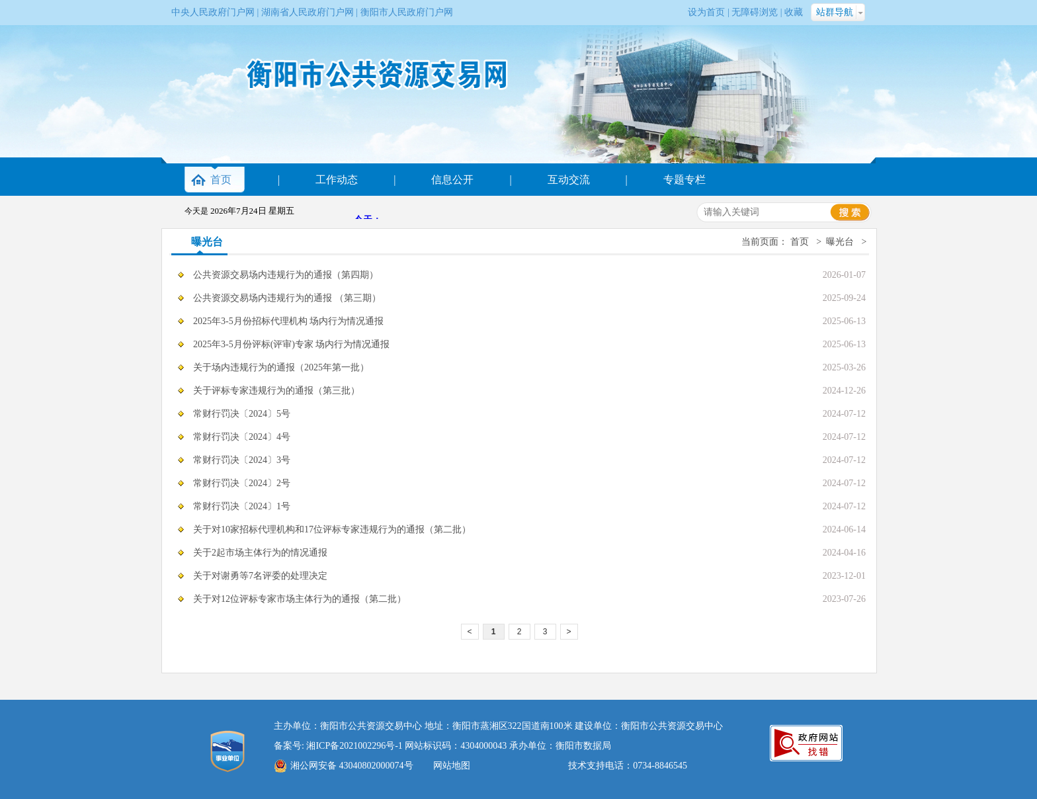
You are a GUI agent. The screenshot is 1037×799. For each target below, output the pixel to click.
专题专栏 (684, 179)
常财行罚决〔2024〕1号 (241, 506)
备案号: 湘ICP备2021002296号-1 (338, 746)
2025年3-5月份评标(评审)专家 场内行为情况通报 (291, 344)
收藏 (793, 12)
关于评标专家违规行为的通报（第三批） (276, 391)
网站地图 (451, 766)
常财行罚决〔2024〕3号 (241, 460)
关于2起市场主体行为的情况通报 (260, 553)
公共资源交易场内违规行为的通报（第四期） (285, 275)
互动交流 (569, 179)
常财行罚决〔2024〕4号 (241, 437)
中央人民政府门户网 (213, 12)
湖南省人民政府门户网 (307, 12)
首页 (220, 179)
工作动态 (336, 179)
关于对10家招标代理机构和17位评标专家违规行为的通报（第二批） (332, 529)
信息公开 (452, 179)
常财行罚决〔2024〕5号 (241, 414)
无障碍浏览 (754, 12)
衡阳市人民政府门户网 (406, 12)
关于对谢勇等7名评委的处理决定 (260, 576)
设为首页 (706, 12)
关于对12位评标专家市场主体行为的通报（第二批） (299, 599)
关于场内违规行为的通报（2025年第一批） (281, 367)
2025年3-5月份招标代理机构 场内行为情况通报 (288, 321)
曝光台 (207, 241)
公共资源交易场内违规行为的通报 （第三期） (287, 298)
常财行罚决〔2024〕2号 (241, 483)
